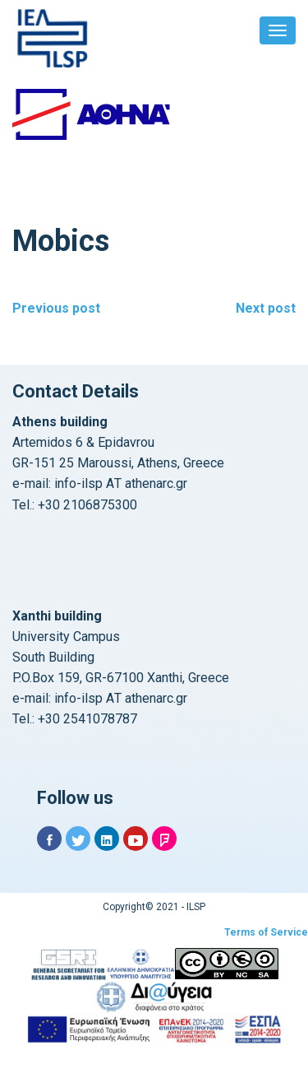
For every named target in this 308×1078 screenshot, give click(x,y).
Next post (266, 308)
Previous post (56, 308)
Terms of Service (266, 932)
